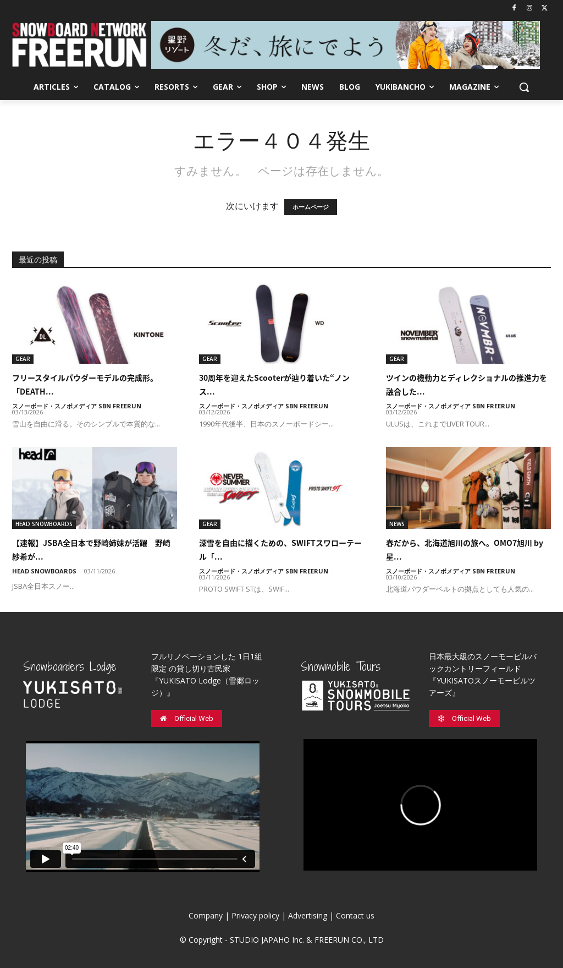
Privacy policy (255, 915)
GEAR (22, 359)
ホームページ (310, 207)
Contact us (355, 915)
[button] (524, 87)
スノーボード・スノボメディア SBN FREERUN (76, 406)
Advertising (307, 915)
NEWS (397, 524)
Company (206, 915)
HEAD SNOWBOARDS (44, 524)
